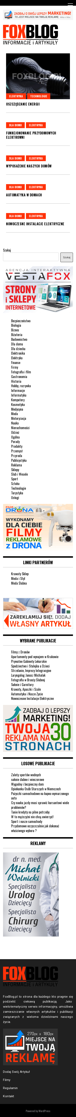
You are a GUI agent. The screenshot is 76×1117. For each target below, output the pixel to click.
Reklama (16, 465)
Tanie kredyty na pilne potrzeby (30, 812)
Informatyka (18, 395)
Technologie (38, 96)
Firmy (14, 367)
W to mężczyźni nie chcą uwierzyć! (32, 816)
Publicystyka (19, 460)
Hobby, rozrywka (21, 385)
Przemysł (16, 451)
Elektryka (16, 96)
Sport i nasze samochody (26, 821)
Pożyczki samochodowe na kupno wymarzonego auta (40, 796)
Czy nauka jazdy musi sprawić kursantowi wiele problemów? (40, 805)
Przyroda (16, 455)
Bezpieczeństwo (20, 320)
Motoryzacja (18, 418)
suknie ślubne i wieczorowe (27, 779)
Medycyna (17, 409)
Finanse (15, 362)
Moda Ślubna (19, 583)
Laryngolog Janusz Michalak (28, 675)
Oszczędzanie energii (23, 104)
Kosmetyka (18, 404)
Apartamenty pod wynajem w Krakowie (34, 656)
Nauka (15, 423)
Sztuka (15, 483)
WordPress (44, 1111)
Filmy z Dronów (20, 652)
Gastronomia (19, 376)
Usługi (15, 497)
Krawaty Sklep (20, 573)
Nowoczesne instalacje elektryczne (35, 223)
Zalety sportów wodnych (26, 774)
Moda (14, 413)
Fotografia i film (21, 371)
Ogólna (15, 437)
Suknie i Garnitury (22, 684)
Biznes (15, 330)
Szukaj (7, 250)
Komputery (18, 399)
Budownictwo (19, 339)
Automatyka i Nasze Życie (27, 694)
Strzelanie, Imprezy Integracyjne (31, 670)
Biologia (16, 325)
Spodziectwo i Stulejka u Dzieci (30, 666)
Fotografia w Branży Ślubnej (28, 679)
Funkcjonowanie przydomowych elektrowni (31, 135)
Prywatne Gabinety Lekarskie (29, 661)
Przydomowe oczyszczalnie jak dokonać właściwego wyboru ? (35, 828)
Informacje (18, 390)
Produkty (16, 446)
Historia (16, 381)
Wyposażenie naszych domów (29, 166)
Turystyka (17, 492)
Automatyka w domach (24, 194)
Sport (14, 478)
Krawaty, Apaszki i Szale (26, 689)
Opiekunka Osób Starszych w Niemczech (36, 788)
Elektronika (18, 353)
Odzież (15, 432)
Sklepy (15, 469)
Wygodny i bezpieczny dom (27, 784)
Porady (15, 441)
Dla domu (15, 125)
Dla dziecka (18, 348)
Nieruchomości (20, 427)
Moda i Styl (18, 578)
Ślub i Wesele (19, 474)
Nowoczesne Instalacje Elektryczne (32, 698)
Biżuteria (16, 334)
